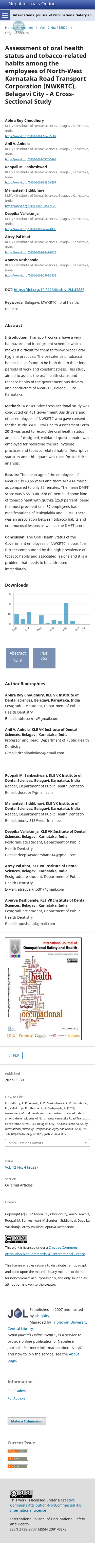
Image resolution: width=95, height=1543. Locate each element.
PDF (15, 1055)
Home (9, 27)
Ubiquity (42, 1315)
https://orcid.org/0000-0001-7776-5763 (30, 159)
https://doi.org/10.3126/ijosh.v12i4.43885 (49, 289)
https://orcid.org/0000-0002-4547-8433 (30, 229)
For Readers (17, 1390)
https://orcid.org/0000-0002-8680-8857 (30, 182)
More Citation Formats (26, 1143)
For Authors (17, 1398)
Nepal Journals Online (32, 4)
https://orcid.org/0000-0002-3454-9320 (30, 206)
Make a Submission (27, 1421)
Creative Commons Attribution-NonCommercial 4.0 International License (45, 1505)
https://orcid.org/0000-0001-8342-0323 (30, 252)
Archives (27, 27)
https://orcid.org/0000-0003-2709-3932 (30, 276)
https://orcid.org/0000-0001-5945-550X (30, 136)
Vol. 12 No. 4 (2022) (54, 27)
